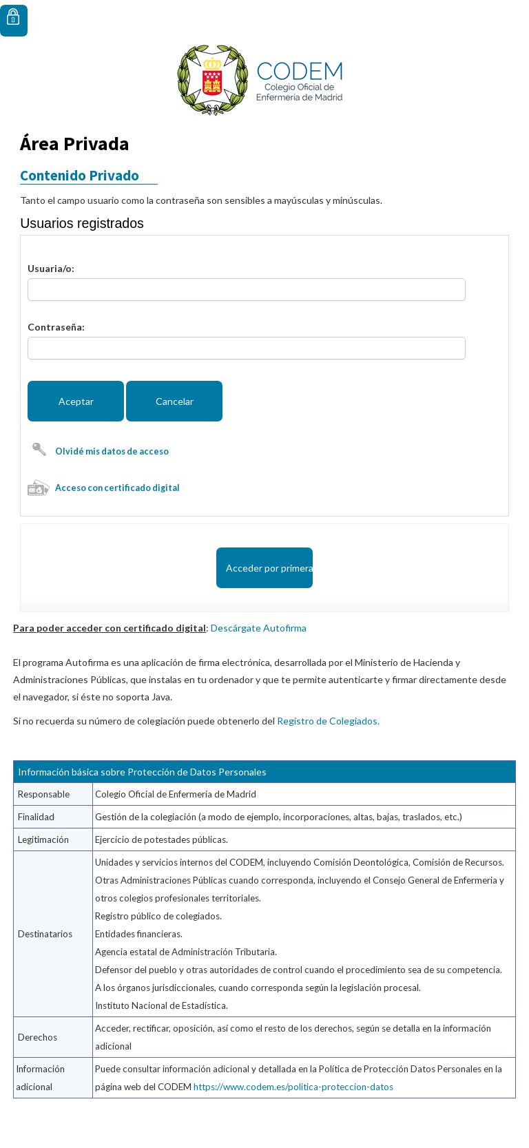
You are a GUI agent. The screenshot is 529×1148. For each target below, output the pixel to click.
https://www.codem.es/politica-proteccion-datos (293, 1086)
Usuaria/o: (51, 268)
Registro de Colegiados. (328, 721)
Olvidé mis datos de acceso (112, 451)
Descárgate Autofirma (259, 628)
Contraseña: (56, 327)
